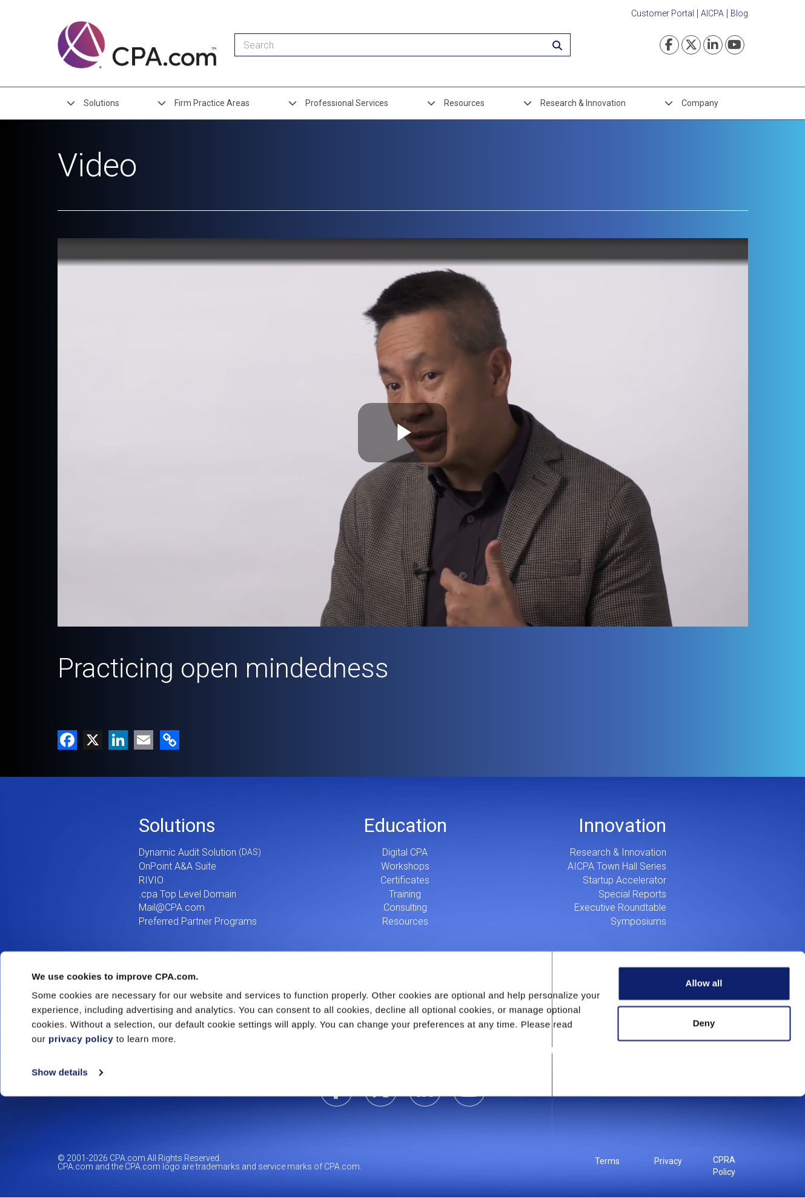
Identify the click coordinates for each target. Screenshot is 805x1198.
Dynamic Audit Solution (187, 852)
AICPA (712, 13)
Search (622, 1051)
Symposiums (638, 921)
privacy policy (80, 1141)
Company (699, 103)
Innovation (622, 825)
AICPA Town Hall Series (617, 866)
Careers (182, 1051)
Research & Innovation (583, 103)
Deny (704, 1124)
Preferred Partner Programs (198, 921)
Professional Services (346, 103)
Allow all (704, 1085)
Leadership (270, 1051)
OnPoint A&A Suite (177, 866)
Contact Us (534, 1051)
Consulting (405, 907)
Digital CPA (405, 852)
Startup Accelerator (624, 880)
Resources (464, 103)
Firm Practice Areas (212, 103)
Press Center (446, 1051)
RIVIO (151, 880)
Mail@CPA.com (172, 907)
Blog (739, 13)
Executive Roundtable (620, 907)
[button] (167, 739)
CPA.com (402, 1011)
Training (405, 894)
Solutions (101, 103)
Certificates (404, 880)
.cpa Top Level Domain (187, 894)
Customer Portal (662, 13)
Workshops (405, 866)
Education (405, 825)
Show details (59, 1174)
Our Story (359, 1051)
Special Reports (632, 894)
